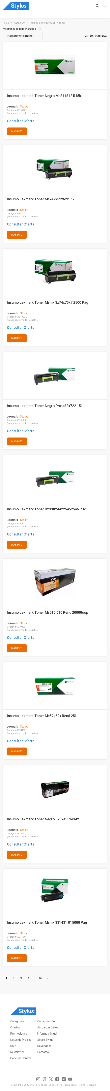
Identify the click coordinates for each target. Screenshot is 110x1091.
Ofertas (15, 1027)
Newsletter (17, 1052)
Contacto (43, 1052)
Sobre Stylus (45, 1039)
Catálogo (19, 22)
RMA (13, 1045)
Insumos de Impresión (43, 22)
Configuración (46, 1021)
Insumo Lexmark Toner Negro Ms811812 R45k (44, 96)
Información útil (47, 1033)
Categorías (17, 1021)
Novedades (44, 1045)
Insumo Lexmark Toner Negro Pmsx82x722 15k (45, 406)
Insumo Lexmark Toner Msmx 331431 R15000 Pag (47, 922)
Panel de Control (20, 1058)
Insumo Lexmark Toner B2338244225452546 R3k (46, 509)
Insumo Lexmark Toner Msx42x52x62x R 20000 (44, 199)
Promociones (18, 1033)
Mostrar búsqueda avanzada (22, 29)
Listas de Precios (20, 1039)
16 (40, 978)
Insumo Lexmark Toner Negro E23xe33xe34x (43, 819)
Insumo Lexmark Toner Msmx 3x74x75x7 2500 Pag (47, 302)
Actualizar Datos (47, 1027)
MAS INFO (16, 131)
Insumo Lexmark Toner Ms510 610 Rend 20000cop (47, 612)
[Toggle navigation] (103, 6)
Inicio (6, 22)
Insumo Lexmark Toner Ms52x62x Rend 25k (42, 716)
